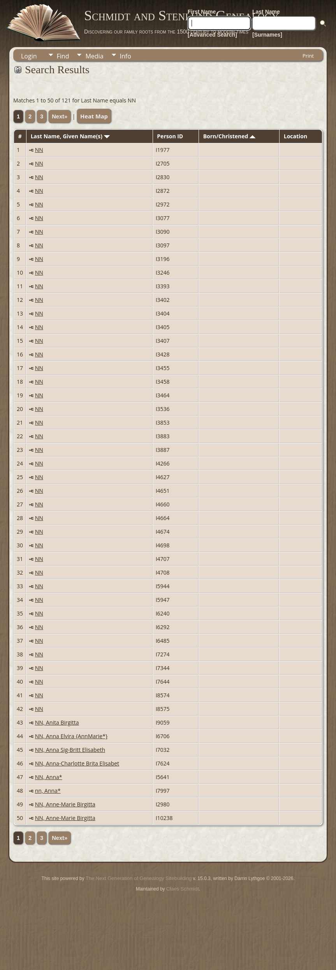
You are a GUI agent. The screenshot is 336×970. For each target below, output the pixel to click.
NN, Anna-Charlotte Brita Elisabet (77, 763)
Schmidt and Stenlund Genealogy (181, 15)
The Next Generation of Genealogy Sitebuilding (139, 878)
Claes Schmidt (182, 889)
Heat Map (94, 116)
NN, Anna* (48, 777)
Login (29, 56)
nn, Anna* (48, 790)
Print (308, 55)
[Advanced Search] (212, 35)
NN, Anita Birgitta (57, 722)
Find (63, 56)
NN (39, 149)
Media (94, 56)
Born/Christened (229, 136)
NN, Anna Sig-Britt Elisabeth (70, 749)
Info (125, 56)
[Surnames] (267, 35)
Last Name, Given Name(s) (70, 136)
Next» (59, 116)
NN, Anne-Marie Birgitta (65, 804)
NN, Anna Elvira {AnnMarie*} (71, 736)
